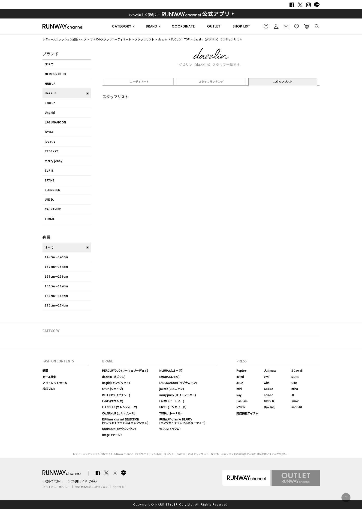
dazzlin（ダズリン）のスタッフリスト (217, 39)
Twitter (300, 5)
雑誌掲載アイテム (247, 413)
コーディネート (139, 81)
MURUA (50, 84)
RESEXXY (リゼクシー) (116, 395)
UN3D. (49, 199)
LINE (317, 5)
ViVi (266, 377)
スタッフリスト (144, 39)
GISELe (268, 389)
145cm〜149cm (56, 257)
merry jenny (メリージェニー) (177, 395)
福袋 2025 (48, 389)
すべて (49, 64)
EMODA (50, 103)
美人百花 (269, 407)
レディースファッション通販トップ (64, 39)
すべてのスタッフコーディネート (110, 39)
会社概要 (118, 486)
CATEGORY (121, 26)
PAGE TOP (345, 497)
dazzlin (50, 93)
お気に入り (296, 26)
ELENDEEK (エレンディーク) (119, 407)
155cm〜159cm (56, 276)
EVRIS (49, 170)
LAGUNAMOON (55, 122)
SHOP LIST (241, 26)
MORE (295, 377)
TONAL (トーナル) (170, 413)
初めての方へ (53, 481)
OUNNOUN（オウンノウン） (119, 429)
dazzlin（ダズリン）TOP (174, 39)
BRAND (151, 26)
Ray (238, 395)
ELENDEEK (52, 190)
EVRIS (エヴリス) (112, 401)
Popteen (241, 370)
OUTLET (213, 26)
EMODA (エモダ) (169, 377)
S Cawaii (296, 370)
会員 (276, 26)
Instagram (308, 5)
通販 (45, 370)
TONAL (50, 219)
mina (294, 389)
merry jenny (53, 161)
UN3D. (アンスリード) (172, 407)
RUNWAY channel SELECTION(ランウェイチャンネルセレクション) (125, 420)
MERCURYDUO (55, 74)
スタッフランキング (211, 81)
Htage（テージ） (112, 435)
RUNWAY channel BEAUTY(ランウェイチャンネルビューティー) (182, 420)
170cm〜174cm (56, 305)
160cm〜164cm (56, 286)
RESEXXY (51, 151)
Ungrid (50, 112)
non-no (268, 395)
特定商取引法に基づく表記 (91, 486)
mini (239, 389)
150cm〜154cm (56, 267)
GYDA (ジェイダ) (112, 389)
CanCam (241, 401)
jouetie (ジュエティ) (171, 389)
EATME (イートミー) (171, 401)
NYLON (240, 407)
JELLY (240, 383)
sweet (295, 401)
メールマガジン (286, 26)
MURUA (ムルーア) (170, 370)
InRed (240, 377)
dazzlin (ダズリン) (113, 377)
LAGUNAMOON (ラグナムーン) (178, 383)
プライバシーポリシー (56, 486)
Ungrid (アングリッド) (116, 383)
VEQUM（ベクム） (170, 429)
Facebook (292, 5)
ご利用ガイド (266, 26)
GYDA (49, 132)
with (266, 383)
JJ (292, 395)
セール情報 (49, 377)
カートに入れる (306, 26)
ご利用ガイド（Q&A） (84, 481)
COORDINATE (183, 26)
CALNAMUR (53, 209)
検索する (317, 26)
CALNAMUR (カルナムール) (118, 413)
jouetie (50, 141)
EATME (49, 180)
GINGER (269, 401)
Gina (294, 383)
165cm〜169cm (56, 296)
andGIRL (296, 407)
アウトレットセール (54, 383)
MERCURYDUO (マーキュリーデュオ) (125, 370)
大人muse (270, 370)
